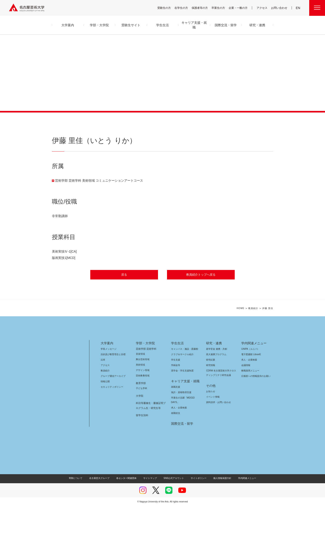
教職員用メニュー (249, 415)
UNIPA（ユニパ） (248, 393)
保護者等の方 (203, 8)
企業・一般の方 (240, 8)
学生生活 (177, 388)
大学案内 (107, 388)
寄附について (79, 523)
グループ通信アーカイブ (112, 420)
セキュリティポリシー (111, 431)
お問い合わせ (280, 8)
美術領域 (140, 409)
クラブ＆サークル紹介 (181, 399)
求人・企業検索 (178, 452)
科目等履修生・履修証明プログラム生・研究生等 (150, 450)
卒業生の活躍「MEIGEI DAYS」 (185, 442)
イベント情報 (212, 441)
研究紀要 (210, 404)
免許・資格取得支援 (180, 437)
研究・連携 (213, 388)
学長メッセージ (108, 393)
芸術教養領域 (142, 420)
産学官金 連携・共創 (216, 393)
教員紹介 (253, 353)
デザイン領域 (142, 415)
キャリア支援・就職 (183, 426)
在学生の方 (184, 8)
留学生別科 (142, 460)
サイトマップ (151, 523)
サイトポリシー (196, 523)
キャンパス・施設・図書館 (183, 393)
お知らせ (210, 436)
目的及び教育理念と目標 (113, 399)
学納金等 (175, 410)
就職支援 (175, 431)
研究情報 (210, 410)
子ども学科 (141, 433)
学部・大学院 (144, 388)
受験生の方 (167, 8)
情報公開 (105, 426)
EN (298, 8)
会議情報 (245, 410)
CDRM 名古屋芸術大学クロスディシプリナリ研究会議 (221, 418)
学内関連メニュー (253, 388)
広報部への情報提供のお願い (255, 420)
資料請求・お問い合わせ (218, 447)
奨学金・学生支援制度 (182, 415)
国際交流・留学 (181, 468)
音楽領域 (140, 398)
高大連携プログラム (215, 399)
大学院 (139, 440)
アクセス (263, 8)
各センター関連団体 (129, 523)
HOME (240, 353)
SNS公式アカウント (173, 523)
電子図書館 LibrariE (251, 399)
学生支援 (175, 404)
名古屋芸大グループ (102, 523)
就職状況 (175, 458)
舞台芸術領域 (142, 404)
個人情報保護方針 (219, 523)
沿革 (103, 404)
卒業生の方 (221, 8)
